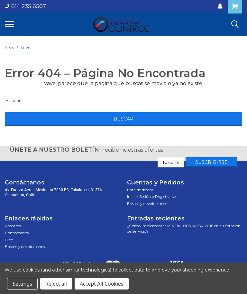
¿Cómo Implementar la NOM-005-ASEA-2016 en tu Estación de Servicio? (184, 228)
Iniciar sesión (139, 196)
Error (25, 47)
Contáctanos (17, 232)
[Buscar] (123, 100)
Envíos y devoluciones (147, 203)
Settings (22, 283)
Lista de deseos (140, 189)
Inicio (9, 47)
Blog (9, 239)
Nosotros (13, 225)
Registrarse (165, 196)
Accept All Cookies (102, 283)
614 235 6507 (25, 6)
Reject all (56, 283)
